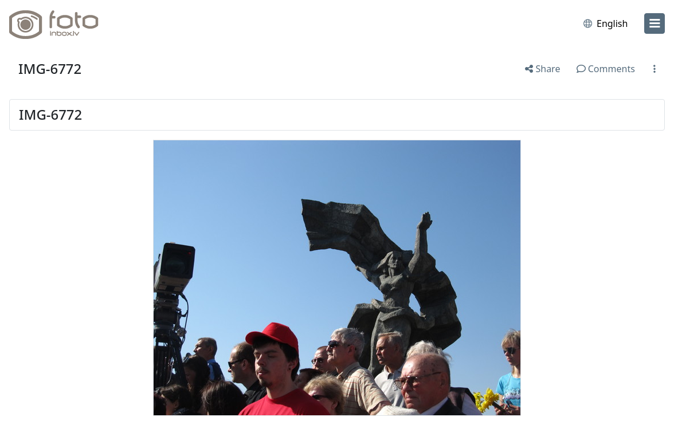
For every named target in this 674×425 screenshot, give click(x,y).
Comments (606, 68)
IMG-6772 (49, 68)
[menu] (654, 23)
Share (542, 68)
